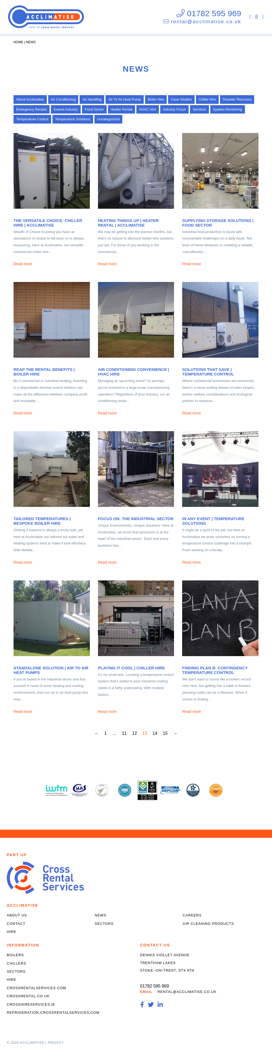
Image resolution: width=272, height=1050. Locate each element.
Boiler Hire (156, 99)
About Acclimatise (30, 99)
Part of (17, 855)
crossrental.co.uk (28, 996)
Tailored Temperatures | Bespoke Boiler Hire (42, 521)
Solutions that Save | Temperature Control (208, 371)
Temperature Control (32, 119)
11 (124, 733)
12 (134, 733)
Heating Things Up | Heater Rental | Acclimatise (128, 222)
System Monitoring (227, 109)
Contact (16, 924)
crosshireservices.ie (31, 1004)
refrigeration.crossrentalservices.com (53, 1013)
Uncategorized (108, 119)
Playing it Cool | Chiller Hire (131, 668)
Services (199, 109)
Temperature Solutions (72, 119)
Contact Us (155, 945)
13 (144, 733)
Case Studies (181, 99)
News (31, 42)
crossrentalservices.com (36, 988)
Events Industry (66, 109)
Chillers (16, 963)
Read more (23, 264)
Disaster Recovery (237, 99)
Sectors (104, 924)
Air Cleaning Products (208, 924)
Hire (11, 932)
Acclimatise (22, 905)
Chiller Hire (207, 99)
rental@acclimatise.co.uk (206, 21)
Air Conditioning (63, 99)
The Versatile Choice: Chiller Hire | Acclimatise (48, 222)
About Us (17, 915)
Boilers (15, 955)
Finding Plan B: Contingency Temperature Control (214, 670)
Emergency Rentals (31, 109)
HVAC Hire (147, 109)
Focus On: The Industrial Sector (135, 518)
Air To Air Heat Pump (124, 99)
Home (18, 42)
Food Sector (94, 109)
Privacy (56, 1043)
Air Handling (91, 99)
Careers (192, 915)
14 (155, 733)
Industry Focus (174, 109)
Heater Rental (121, 109)
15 (165, 733)
